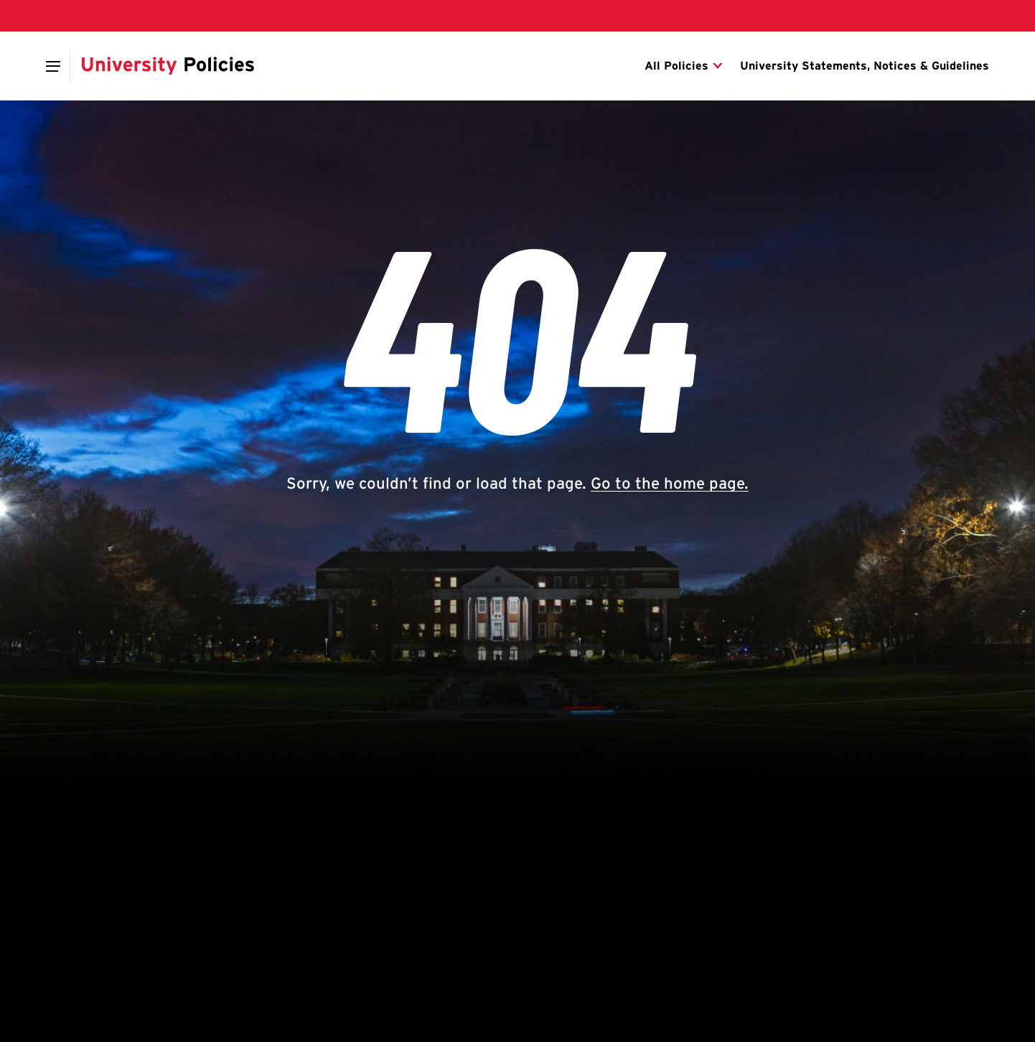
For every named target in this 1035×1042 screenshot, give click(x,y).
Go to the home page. (670, 483)
